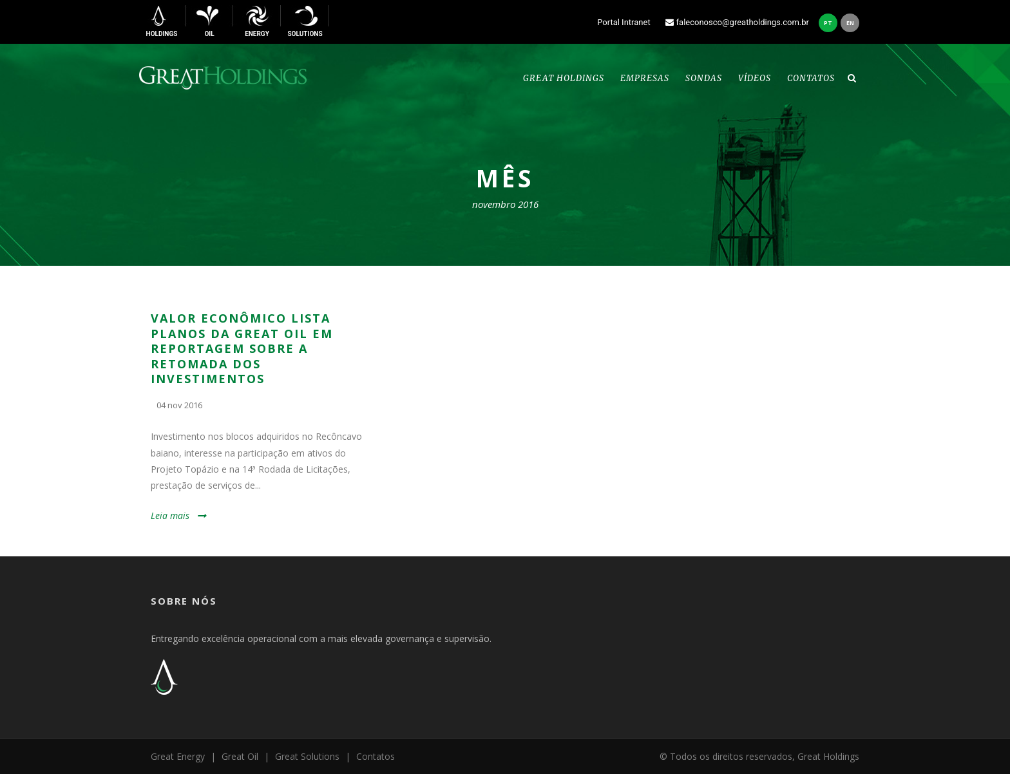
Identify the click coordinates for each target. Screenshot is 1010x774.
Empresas (644, 78)
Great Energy (178, 756)
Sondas (703, 78)
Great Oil (240, 756)
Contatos (811, 78)
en (850, 23)
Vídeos (754, 78)
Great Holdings (563, 78)
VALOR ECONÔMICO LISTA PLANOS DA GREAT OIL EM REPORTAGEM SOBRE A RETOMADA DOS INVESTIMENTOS (242, 348)
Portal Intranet (626, 22)
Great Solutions (307, 756)
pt (828, 23)
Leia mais (170, 515)
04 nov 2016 (179, 405)
